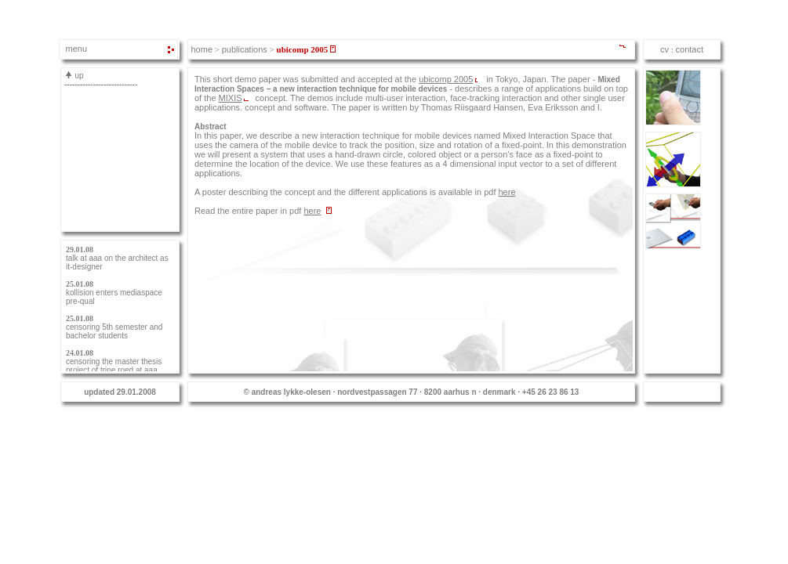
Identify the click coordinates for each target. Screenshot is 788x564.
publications (244, 49)
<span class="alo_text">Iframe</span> (681, 49)
